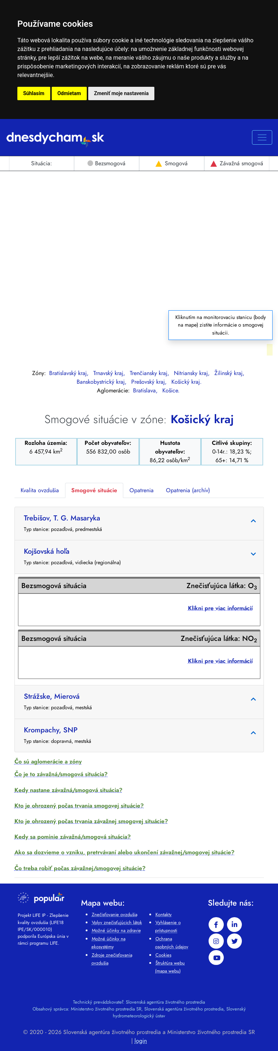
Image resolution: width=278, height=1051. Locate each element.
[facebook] (216, 924)
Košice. (171, 390)
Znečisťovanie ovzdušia (114, 914)
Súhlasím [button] (33, 93)
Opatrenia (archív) (188, 490)
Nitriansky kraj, (192, 373)
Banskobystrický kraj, (102, 382)
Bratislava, (146, 390)
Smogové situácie (94, 490)
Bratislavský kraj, (69, 373)
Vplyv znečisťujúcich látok (117, 922)
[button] (139, 761)
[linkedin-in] (234, 924)
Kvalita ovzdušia (40, 490)
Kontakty (163, 914)
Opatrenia (141, 490)
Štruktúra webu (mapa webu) (170, 966)
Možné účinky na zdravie (116, 930)
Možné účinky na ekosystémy (108, 942)
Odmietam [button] (69, 93)
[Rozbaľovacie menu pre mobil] (262, 137)
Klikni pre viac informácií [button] (220, 608)
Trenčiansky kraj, (150, 373)
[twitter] (234, 941)
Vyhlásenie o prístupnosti (168, 926)
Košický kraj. (186, 382)
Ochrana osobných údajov (171, 942)
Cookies (163, 955)
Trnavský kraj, (110, 373)
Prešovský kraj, (149, 382)
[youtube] (216, 957)
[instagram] (216, 941)
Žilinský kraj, (229, 373)
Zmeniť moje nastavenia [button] (121, 93)
